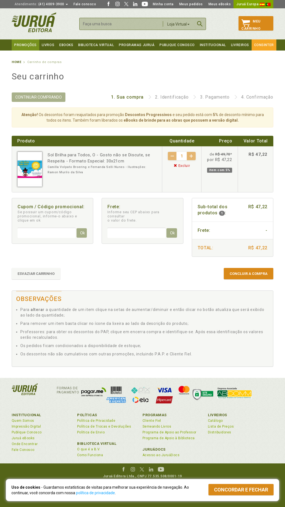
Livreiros (240, 45)
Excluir (182, 166)
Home (16, 62)
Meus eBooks (219, 4)
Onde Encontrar (25, 444)
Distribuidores (219, 432)
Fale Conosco (23, 450)
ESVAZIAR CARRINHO (36, 274)
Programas (154, 415)
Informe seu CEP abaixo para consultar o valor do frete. (133, 216)
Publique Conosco (177, 45)
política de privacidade (95, 493)
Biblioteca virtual (96, 45)
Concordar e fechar (241, 490)
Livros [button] (48, 45)
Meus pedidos (191, 4)
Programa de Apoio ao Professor (169, 432)
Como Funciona (90, 455)
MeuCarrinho (251, 25)
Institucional (213, 45)
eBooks (66, 45)
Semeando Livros (156, 426)
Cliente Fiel (151, 421)
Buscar (200, 24)
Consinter (264, 45)
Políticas (87, 415)
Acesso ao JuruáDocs (161, 455)
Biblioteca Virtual (97, 443)
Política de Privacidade (96, 421)
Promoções (25, 45)
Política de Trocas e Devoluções (104, 426)
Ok (82, 233)
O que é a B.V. (88, 449)
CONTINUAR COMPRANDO (38, 97)
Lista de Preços (221, 426)
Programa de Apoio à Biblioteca (168, 438)
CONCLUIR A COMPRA (248, 274)
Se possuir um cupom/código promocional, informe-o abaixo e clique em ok (47, 216)
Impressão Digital (26, 426)
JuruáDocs (154, 449)
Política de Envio (91, 432)
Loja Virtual (178, 24)
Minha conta (163, 4)
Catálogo (215, 421)
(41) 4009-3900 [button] (41, 4)
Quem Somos (23, 421)
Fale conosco (84, 4)
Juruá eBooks (23, 438)
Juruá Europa (253, 4)
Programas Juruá (136, 45)
